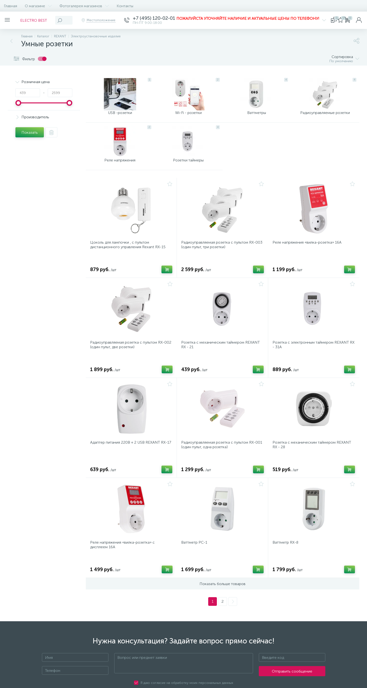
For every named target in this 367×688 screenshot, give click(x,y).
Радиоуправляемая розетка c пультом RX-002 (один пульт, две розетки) (129, 356)
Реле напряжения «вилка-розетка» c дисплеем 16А (124, 562)
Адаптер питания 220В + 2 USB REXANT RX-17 (130, 459)
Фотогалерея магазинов (84, 6)
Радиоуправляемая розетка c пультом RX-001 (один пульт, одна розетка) (220, 459)
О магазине (38, 6)
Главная (10, 6)
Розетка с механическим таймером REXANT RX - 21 (222, 356)
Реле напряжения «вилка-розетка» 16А (308, 251)
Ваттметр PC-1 (196, 560)
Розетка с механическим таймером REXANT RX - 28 (313, 459)
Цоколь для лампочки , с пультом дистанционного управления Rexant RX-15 (129, 253)
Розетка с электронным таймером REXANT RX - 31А (312, 356)
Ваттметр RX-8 (287, 560)
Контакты (125, 6)
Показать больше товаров (223, 603)
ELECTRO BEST (36, 20)
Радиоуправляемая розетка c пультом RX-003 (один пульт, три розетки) (220, 253)
